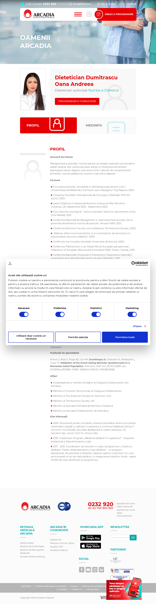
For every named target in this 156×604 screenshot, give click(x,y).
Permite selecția (78, 337)
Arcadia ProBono (59, 550)
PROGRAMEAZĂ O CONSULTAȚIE (77, 101)
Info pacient (93, 589)
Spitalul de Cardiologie (32, 546)
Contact (128, 4)
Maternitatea (27, 543)
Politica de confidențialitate (97, 586)
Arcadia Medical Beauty (32, 556)
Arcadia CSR (56, 546)
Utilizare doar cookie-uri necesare (31, 337)
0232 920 (49, 4)
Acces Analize (80, 4)
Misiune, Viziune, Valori (62, 543)
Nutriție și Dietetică (103, 90)
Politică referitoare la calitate (51, 586)
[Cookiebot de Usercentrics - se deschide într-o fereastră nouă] (134, 263)
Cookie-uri (77, 589)
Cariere (74, 586)
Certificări (26, 586)
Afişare (137, 326)
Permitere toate (125, 337)
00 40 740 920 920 (100, 508)
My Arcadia (106, 4)
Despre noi (55, 539)
